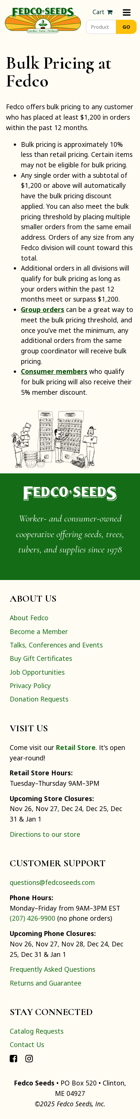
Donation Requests (39, 698)
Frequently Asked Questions (52, 969)
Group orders (42, 309)
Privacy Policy (30, 685)
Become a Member (39, 631)
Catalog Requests (36, 1031)
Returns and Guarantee (45, 982)
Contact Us (27, 1044)
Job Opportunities (37, 672)
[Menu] (127, 12)
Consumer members (54, 371)
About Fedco (29, 617)
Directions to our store (45, 834)
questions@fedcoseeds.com (52, 882)
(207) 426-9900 (32, 918)
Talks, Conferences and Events (56, 644)
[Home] (43, 19)
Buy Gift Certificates (41, 658)
